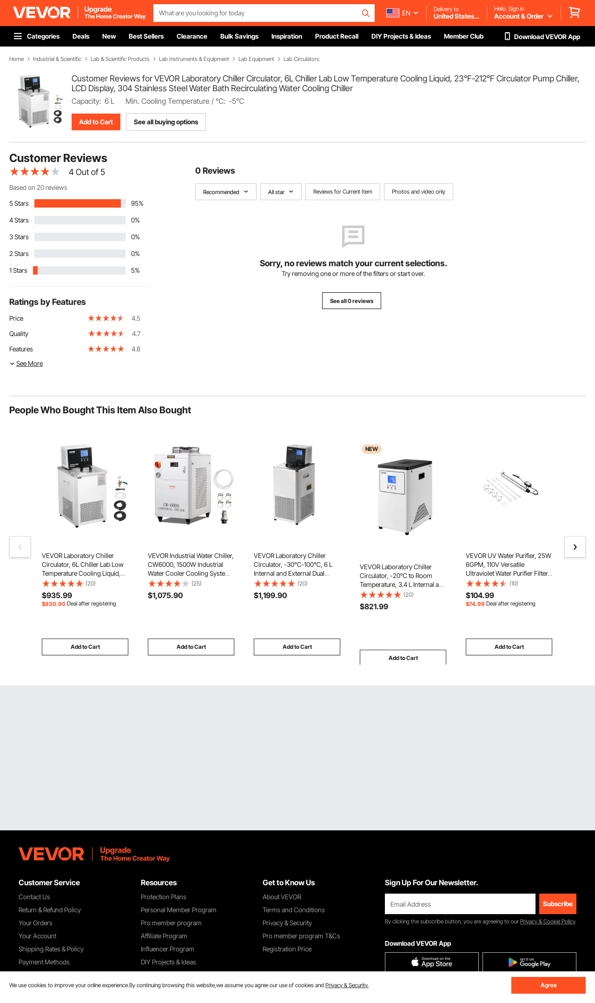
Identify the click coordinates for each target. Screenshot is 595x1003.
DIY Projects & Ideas (168, 962)
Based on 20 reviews (38, 187)
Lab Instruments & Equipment (194, 59)
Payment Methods (44, 962)
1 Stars (18, 270)
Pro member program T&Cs (301, 936)
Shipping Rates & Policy (51, 949)
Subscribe (558, 904)
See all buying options (166, 122)
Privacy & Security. (347, 985)
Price (16, 318)
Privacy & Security (287, 923)
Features (21, 349)
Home (16, 59)
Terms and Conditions (294, 910)
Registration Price (287, 949)
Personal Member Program (179, 910)
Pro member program (171, 923)
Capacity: (86, 101)
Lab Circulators (301, 59)
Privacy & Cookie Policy (547, 921)
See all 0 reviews (351, 300)
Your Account (37, 936)
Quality (18, 333)
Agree (549, 985)
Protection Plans (163, 897)
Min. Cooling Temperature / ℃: (175, 101)
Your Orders (36, 923)
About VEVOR (282, 897)
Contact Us (34, 897)
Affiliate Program (164, 936)
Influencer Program (167, 949)
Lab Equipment (256, 59)
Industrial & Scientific (57, 59)
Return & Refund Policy (50, 910)
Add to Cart (96, 122)
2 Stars (19, 253)
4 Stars (19, 220)
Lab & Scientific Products (120, 59)
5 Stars (19, 203)
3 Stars (19, 237)
